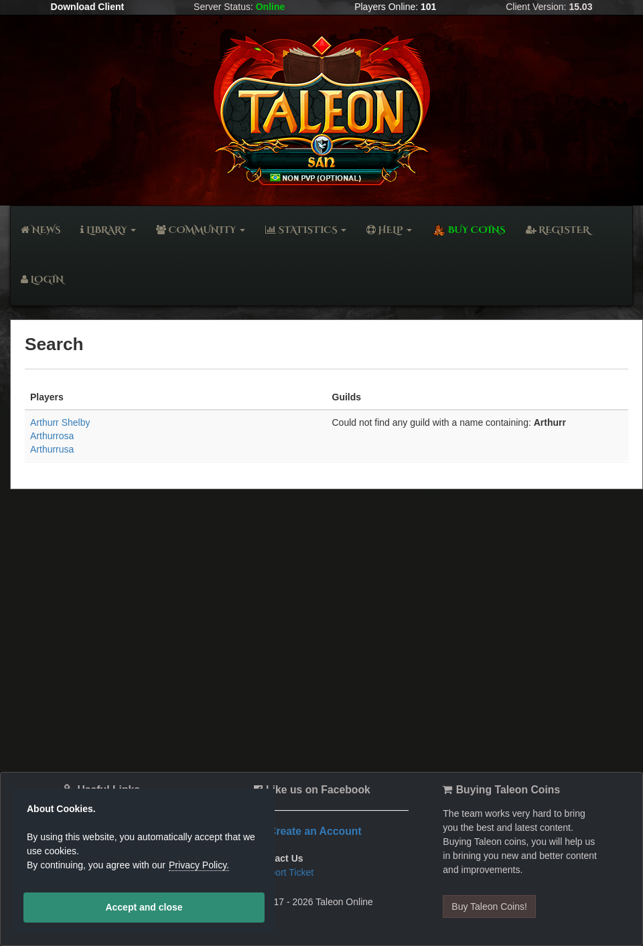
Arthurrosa (52, 435)
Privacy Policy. (199, 865)
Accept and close (143, 907)
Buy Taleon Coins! (489, 906)
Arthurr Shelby (60, 422)
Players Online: (395, 6)
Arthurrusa (52, 449)
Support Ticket (284, 872)
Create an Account (315, 831)
